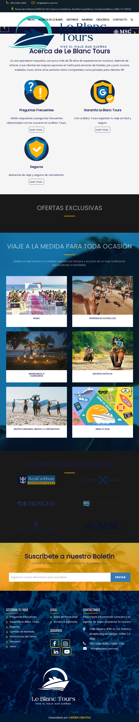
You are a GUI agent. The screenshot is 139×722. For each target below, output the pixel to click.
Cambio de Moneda (20, 631)
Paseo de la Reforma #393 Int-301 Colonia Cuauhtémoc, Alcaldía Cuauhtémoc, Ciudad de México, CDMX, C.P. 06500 (71, 9)
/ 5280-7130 (116, 643)
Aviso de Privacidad (63, 617)
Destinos (72, 19)
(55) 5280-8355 (16, 2)
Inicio (31, 19)
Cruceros (102, 19)
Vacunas (13, 641)
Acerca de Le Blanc (50, 19)
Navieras (87, 19)
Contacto (120, 19)
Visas (11, 646)
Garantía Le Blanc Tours (22, 622)
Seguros (13, 626)
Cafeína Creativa (80, 717)
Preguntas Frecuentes (21, 617)
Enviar (120, 577)
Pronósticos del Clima (21, 636)
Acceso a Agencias (63, 622)
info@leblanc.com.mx (45, 2)
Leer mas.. (36, 129)
